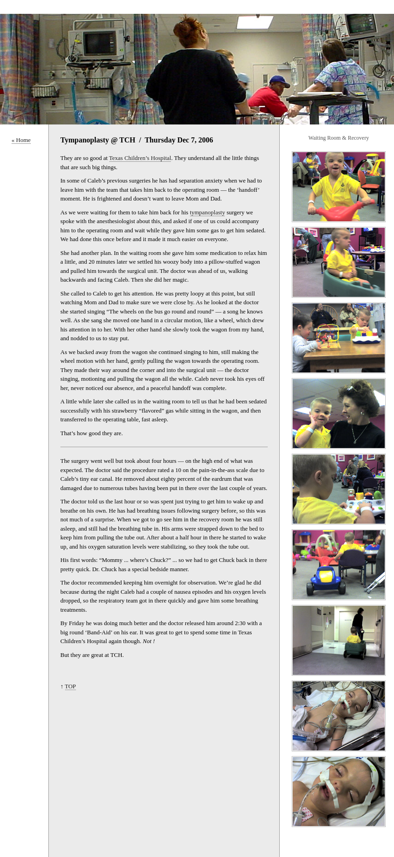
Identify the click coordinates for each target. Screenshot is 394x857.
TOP (70, 686)
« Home (21, 139)
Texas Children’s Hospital (140, 157)
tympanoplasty (207, 212)
